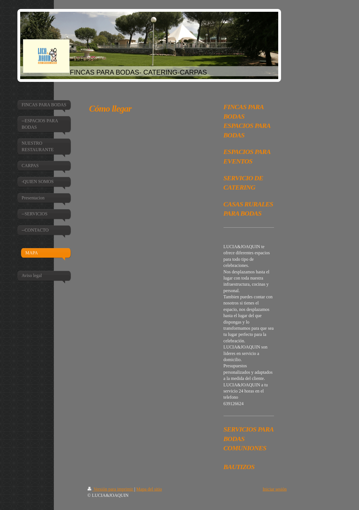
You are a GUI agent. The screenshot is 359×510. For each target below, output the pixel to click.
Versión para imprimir (111, 489)
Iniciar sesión (275, 489)
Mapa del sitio (149, 489)
